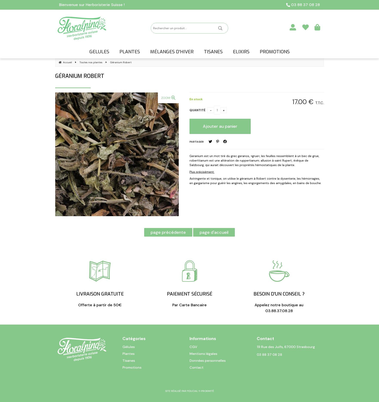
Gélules (128, 347)
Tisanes (128, 360)
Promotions (131, 367)
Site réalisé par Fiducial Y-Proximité (189, 391)
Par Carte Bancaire (190, 284)
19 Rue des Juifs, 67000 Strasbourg (286, 347)
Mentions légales (203, 353)
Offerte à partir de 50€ (100, 284)
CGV (193, 347)
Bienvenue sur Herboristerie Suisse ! (92, 4)
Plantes (128, 353)
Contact (196, 367)
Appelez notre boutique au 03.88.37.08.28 (279, 286)
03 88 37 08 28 (303, 4)
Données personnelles (208, 360)
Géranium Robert (79, 76)
